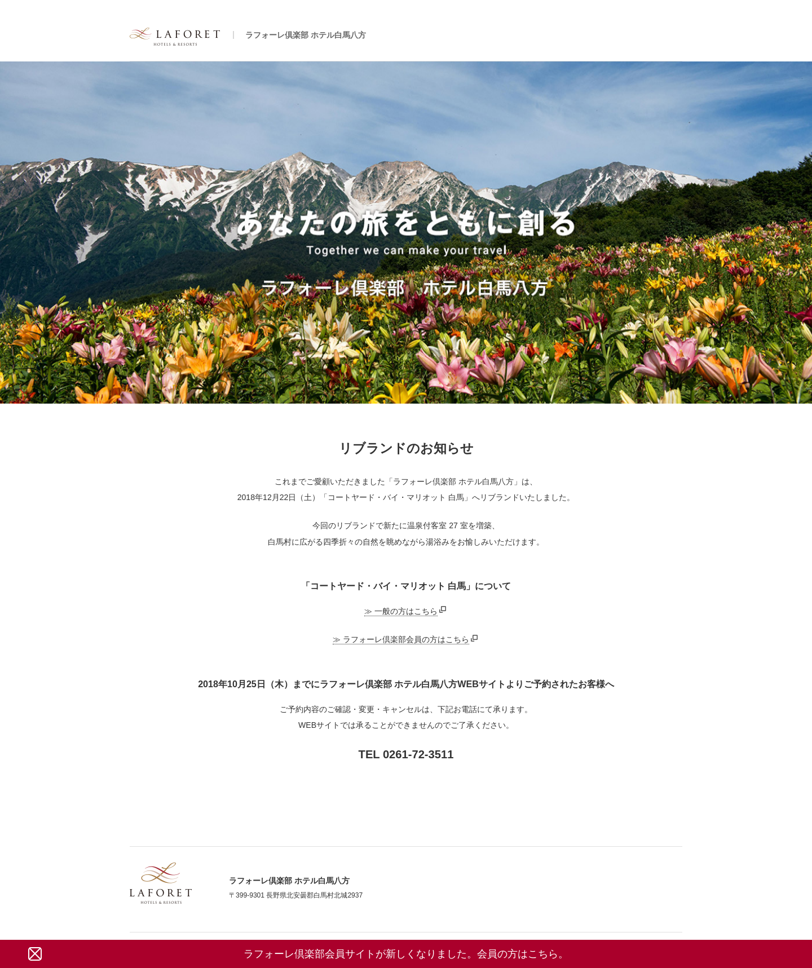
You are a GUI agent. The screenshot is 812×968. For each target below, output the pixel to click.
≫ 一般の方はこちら (401, 611)
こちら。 (548, 954)
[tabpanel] (406, 232)
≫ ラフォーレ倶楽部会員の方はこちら (401, 639)
